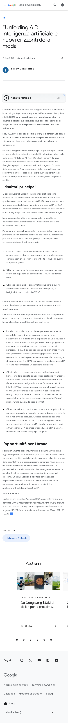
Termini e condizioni (44, 685)
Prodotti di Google (30, 693)
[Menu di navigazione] (5, 5)
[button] (62, 58)
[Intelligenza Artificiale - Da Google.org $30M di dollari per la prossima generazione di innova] (36, 601)
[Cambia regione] (29, 712)
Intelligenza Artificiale (16, 538)
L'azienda (9, 693)
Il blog (49, 693)
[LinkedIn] (56, 660)
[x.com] (30, 660)
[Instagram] (21, 660)
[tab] (17, 639)
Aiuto (10, 704)
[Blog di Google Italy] (4, 18)
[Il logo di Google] (10, 675)
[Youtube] (39, 660)
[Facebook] (48, 660)
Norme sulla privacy (16, 685)
